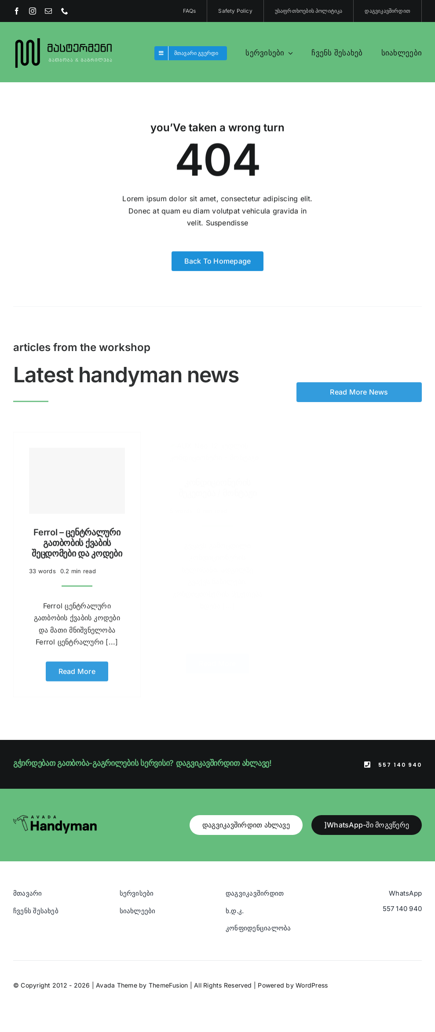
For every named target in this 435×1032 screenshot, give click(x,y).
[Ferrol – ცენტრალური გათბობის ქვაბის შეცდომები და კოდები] (77, 476)
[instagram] (32, 11)
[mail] (48, 11)
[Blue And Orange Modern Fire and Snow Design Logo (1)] (64, 38)
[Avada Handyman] (55, 818)
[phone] (64, 11)
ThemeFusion (168, 985)
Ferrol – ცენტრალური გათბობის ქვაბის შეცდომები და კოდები (77, 538)
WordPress (312, 985)
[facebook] (16, 11)
